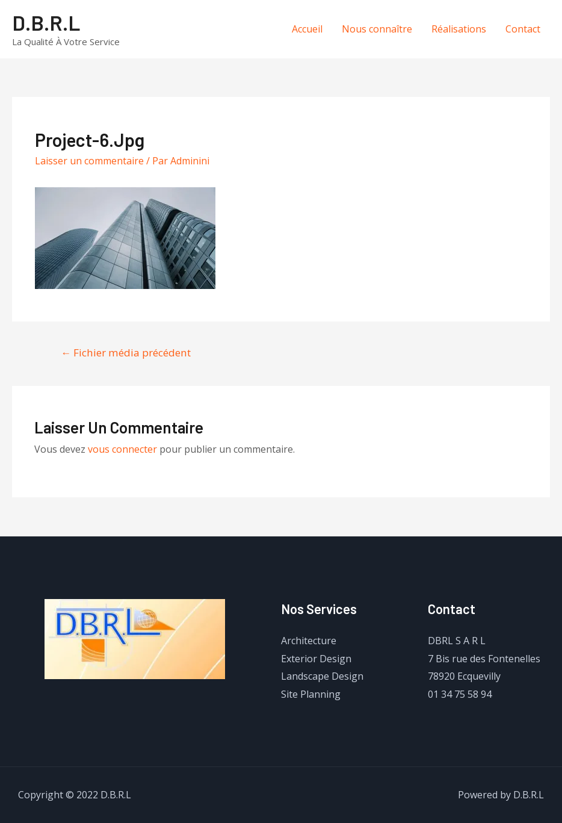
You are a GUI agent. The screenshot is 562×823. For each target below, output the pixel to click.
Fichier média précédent (126, 352)
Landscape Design (322, 676)
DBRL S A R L (457, 640)
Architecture (308, 640)
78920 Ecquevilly (464, 676)
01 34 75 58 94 (460, 694)
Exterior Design (316, 658)
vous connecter (122, 449)
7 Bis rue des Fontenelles (484, 658)
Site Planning (311, 694)
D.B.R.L (46, 22)
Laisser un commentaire (89, 160)
